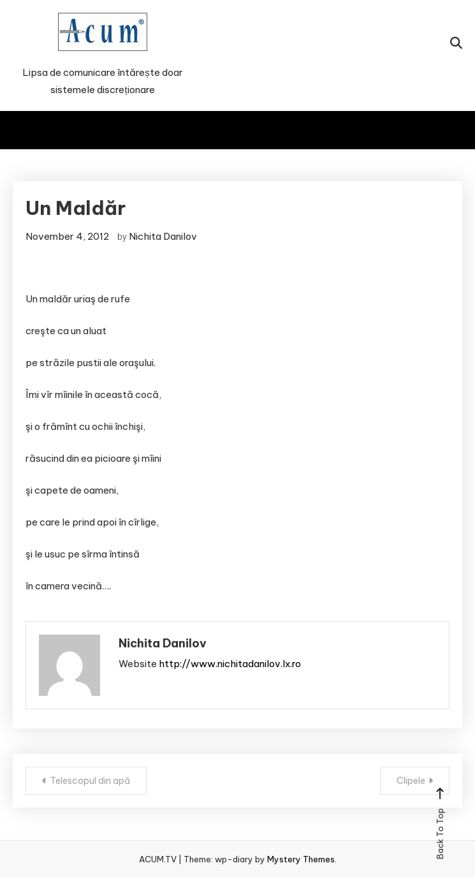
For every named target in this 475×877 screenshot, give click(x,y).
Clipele (411, 780)
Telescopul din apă (90, 780)
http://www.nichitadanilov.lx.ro (230, 664)
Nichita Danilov (163, 236)
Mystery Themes (301, 859)
